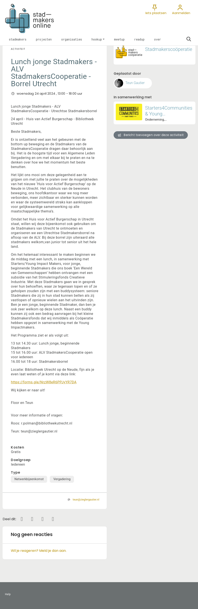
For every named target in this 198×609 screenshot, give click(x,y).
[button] (17, 39)
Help (8, 594)
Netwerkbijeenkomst (29, 479)
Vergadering (62, 479)
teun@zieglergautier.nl (86, 499)
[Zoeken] (189, 39)
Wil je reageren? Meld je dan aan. (38, 550)
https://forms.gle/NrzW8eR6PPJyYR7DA (43, 382)
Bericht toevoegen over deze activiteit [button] (151, 135)
